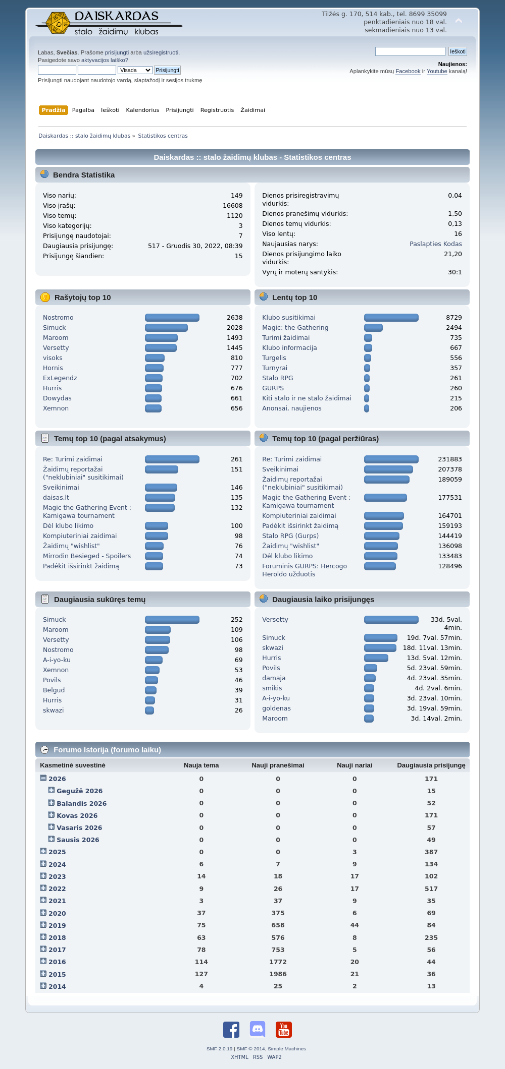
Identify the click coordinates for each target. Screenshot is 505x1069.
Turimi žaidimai (286, 337)
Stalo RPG (277, 378)
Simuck (54, 327)
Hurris (52, 388)
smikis (272, 688)
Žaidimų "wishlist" (71, 546)
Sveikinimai (61, 487)
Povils (52, 680)
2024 (57, 864)
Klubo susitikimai (289, 317)
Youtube (437, 71)
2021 (57, 901)
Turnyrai (274, 368)
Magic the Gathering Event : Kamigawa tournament (87, 511)
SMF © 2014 (251, 1048)
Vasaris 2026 (79, 828)
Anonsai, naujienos (292, 408)
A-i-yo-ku (57, 660)
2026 (57, 779)
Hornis (53, 368)
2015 (57, 974)
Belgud (54, 690)
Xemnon (56, 408)
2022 (57, 889)
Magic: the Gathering (295, 327)
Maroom (56, 337)
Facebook (407, 71)
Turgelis (274, 358)
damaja (273, 678)
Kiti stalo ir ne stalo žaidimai (306, 398)
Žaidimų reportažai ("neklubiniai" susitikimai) (83, 473)
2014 (57, 986)
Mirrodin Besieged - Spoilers (87, 556)
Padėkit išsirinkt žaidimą (81, 566)
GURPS (273, 388)
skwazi (53, 710)
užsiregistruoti (160, 52)
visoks (53, 358)
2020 (57, 913)
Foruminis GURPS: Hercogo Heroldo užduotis (304, 570)
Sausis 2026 (78, 840)
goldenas (276, 708)
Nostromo (58, 317)
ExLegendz (60, 378)
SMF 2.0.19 (220, 1048)
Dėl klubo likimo (68, 525)
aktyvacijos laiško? (104, 60)
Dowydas (57, 398)
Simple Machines (287, 1048)
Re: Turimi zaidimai (73, 459)
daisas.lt (56, 497)
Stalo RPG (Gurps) (290, 536)
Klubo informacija (289, 347)
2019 (57, 925)
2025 (57, 852)
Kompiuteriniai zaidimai (80, 536)
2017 (57, 950)
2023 (57, 876)
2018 (57, 937)
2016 (57, 962)
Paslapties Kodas (436, 244)
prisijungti (117, 52)
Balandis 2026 (82, 803)
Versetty (56, 347)
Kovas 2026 (77, 815)
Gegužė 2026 (80, 791)
